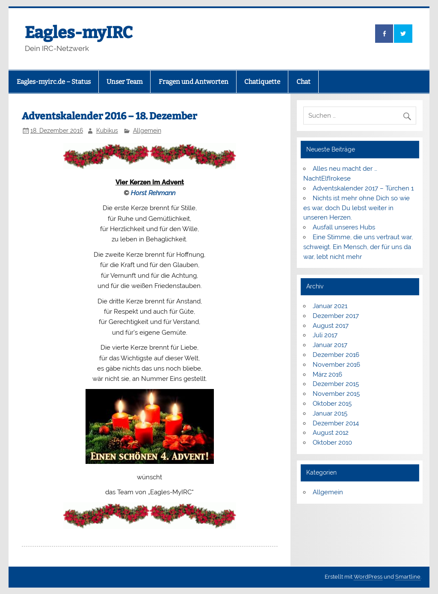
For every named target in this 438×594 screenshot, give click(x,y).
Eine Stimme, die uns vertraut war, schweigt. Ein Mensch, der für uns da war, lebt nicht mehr (357, 247)
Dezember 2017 (336, 316)
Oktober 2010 (332, 442)
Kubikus (107, 130)
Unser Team (124, 82)
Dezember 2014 (336, 423)
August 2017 (331, 326)
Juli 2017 (325, 335)
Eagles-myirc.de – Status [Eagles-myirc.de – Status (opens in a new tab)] (54, 82)
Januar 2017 (330, 345)
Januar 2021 (330, 306)
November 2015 (336, 394)
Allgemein (147, 130)
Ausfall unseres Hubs (344, 227)
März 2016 (327, 374)
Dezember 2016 (336, 355)
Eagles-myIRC (79, 32)
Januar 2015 (330, 413)
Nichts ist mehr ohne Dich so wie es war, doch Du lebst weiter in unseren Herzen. (356, 208)
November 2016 (336, 364)
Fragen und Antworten (193, 82)
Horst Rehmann (153, 193)
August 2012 (331, 433)
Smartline (407, 576)
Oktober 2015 (332, 403)
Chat (303, 82)
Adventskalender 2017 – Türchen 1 (363, 188)
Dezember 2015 (336, 384)
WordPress (368, 576)
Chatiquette (262, 82)
